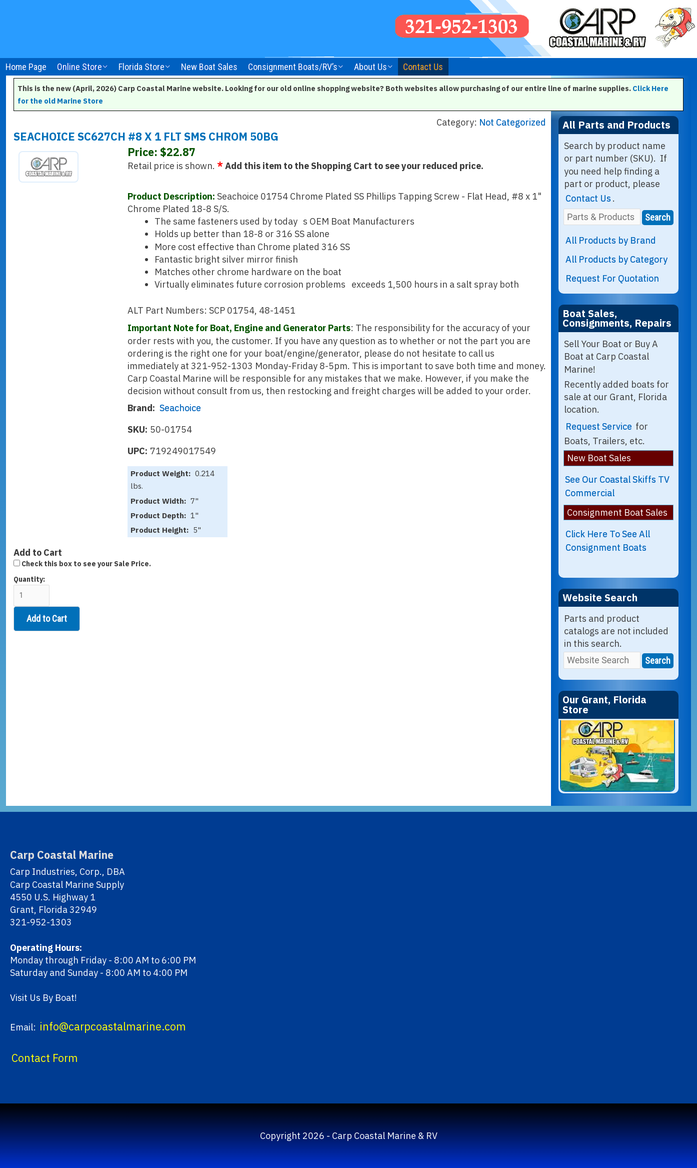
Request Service (599, 426)
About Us (370, 67)
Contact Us (423, 67)
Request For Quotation (612, 278)
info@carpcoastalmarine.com (113, 1026)
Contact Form (45, 1058)
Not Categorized (512, 122)
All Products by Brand (611, 240)
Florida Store (141, 67)
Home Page (26, 67)
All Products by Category (617, 259)
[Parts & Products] (602, 217)
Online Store (79, 67)
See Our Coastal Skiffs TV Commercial (617, 486)
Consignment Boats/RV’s (293, 67)
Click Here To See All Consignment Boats (608, 540)
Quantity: (32, 590)
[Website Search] (602, 660)
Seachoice (180, 408)
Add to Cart (46, 618)
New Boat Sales (209, 67)
